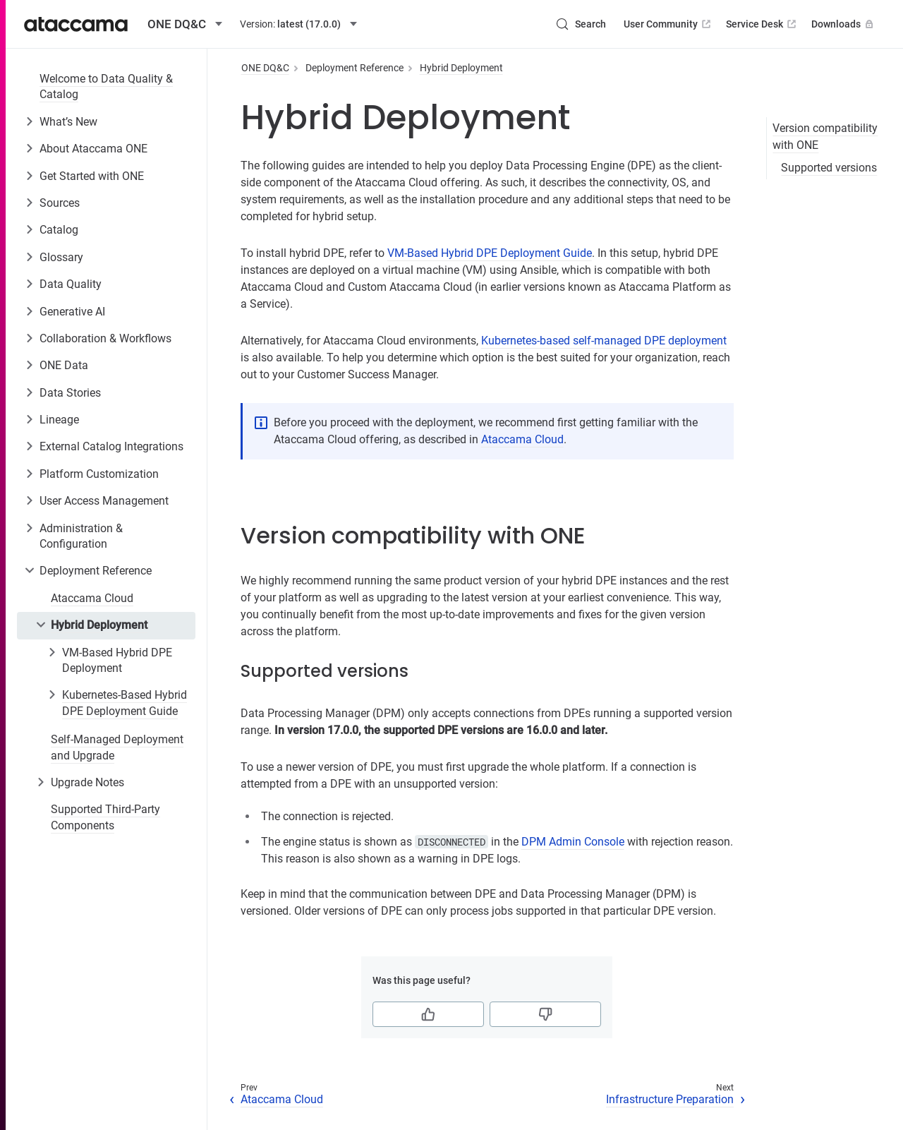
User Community (668, 24)
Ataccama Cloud (92, 598)
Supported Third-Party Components (105, 817)
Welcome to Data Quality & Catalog (106, 86)
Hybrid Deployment (99, 625)
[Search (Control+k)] (580, 24)
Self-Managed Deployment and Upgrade (117, 747)
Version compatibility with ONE (825, 136)
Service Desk (762, 24)
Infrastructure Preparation (670, 1099)
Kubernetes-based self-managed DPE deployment (604, 340)
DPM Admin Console (572, 841)
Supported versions (829, 167)
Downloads (843, 24)
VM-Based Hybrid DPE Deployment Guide (489, 253)
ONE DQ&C (265, 67)
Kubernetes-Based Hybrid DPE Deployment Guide (124, 702)
